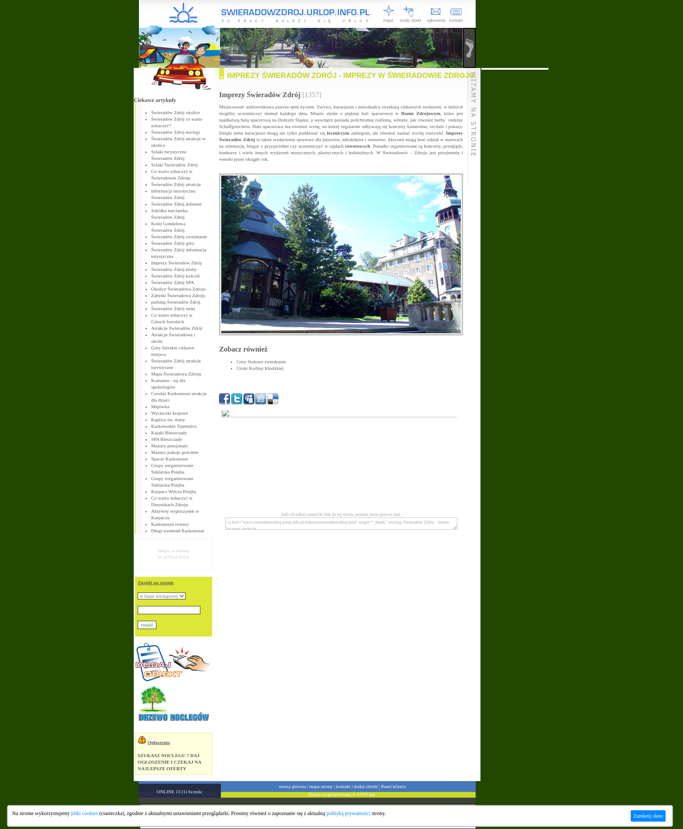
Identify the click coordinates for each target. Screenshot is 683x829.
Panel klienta (393, 786)
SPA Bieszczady (166, 439)
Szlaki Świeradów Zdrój (174, 164)
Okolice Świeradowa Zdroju (178, 288)
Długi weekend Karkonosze (177, 530)
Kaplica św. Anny (168, 419)
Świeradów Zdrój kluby (173, 269)
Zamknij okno (648, 816)
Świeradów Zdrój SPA (172, 282)
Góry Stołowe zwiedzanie (261, 361)
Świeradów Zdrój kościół (175, 275)
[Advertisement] (515, 200)
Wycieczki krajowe (169, 413)
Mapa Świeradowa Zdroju (176, 373)
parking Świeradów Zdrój (175, 302)
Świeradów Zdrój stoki (173, 308)
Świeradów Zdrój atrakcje (176, 184)
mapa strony (321, 786)
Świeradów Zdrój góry (173, 243)
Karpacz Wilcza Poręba (173, 491)
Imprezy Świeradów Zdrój (176, 262)
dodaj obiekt (366, 786)
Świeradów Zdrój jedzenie (176, 203)
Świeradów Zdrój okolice (175, 112)
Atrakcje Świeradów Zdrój (176, 328)
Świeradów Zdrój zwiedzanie (179, 236)
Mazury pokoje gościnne (175, 452)
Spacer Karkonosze (169, 458)
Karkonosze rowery (170, 524)
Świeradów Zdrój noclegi (175, 132)
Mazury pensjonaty (169, 445)
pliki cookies (84, 813)
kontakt (343, 786)
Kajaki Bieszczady (169, 432)
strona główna (292, 786)
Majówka (160, 406)
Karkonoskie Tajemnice (173, 426)
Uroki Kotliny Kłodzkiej (260, 368)
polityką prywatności (348, 813)
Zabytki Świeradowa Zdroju (178, 295)
